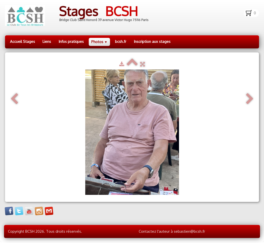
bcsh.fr (120, 41)
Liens (46, 41)
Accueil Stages (22, 41)
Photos (99, 41)
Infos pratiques (71, 41)
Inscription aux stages (152, 41)
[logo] (80, 15)
